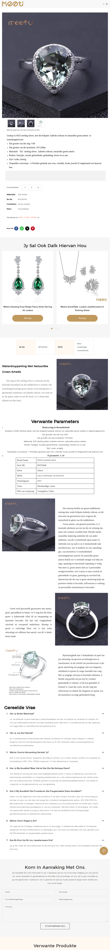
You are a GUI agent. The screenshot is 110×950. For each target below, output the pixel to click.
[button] (51, 328)
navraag (27, 318)
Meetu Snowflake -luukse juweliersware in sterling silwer (82, 308)
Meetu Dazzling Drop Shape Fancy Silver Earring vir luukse (27, 308)
